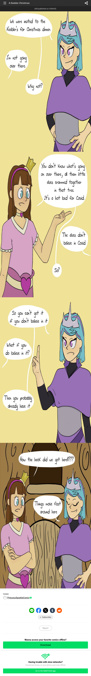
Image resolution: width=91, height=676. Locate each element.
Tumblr (52, 610)
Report (45, 628)
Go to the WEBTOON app (45, 671)
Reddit (59, 610)
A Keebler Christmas (19, 3)
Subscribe (46, 617)
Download (45, 645)
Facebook (38, 610)
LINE (31, 610)
